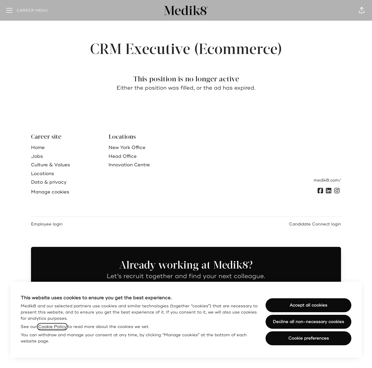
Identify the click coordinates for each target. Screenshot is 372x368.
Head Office (123, 156)
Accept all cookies (308, 305)
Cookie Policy (52, 326)
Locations (42, 173)
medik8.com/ (327, 180)
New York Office (127, 147)
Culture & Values (50, 165)
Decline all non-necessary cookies (308, 321)
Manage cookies (50, 192)
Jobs (37, 156)
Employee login (47, 224)
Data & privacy (48, 182)
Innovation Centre (129, 165)
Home (38, 147)
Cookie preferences (308, 338)
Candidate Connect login (315, 224)
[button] (361, 10)
